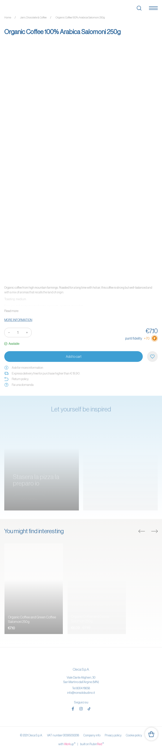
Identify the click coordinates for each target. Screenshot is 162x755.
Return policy (16, 379)
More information (18, 320)
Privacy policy (113, 735)
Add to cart (73, 356)
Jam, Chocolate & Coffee (33, 17)
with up (66, 744)
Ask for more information (23, 368)
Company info (91, 735)
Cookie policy (134, 735)
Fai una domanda (19, 385)
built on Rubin (92, 744)
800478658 (83, 688)
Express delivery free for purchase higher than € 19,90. (42, 373)
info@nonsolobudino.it (81, 692)
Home (7, 17)
